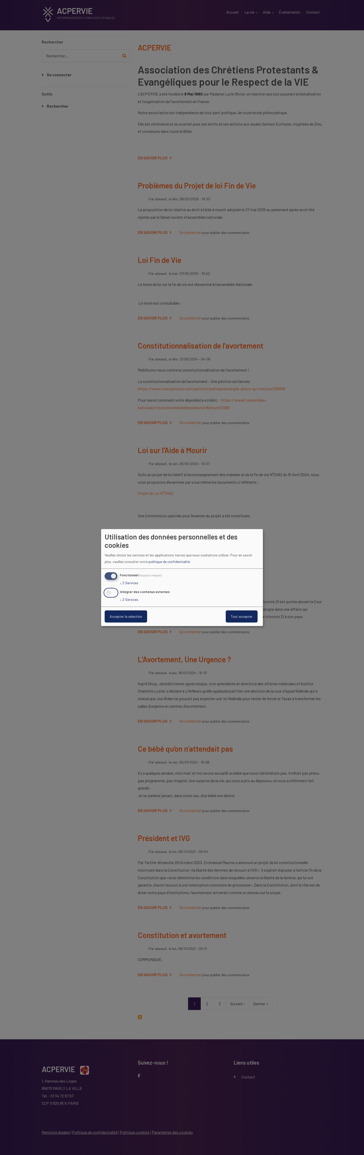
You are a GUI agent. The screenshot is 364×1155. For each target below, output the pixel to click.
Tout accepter (242, 616)
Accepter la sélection (126, 616)
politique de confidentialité (169, 561)
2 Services (129, 582)
